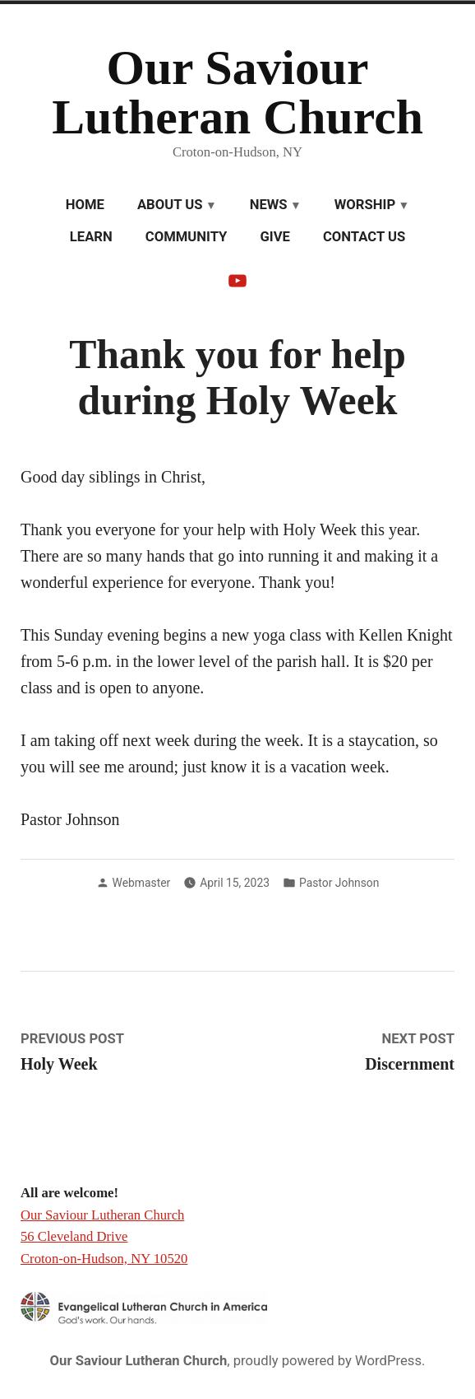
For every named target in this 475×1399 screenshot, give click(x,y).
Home (85, 204)
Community (186, 237)
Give (274, 237)
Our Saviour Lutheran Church (237, 92)
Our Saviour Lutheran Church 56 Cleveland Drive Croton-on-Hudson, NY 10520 (104, 1236)
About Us (170, 204)
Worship (364, 204)
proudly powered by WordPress (327, 1361)
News (269, 204)
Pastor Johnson (339, 882)
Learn (91, 237)
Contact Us (364, 237)
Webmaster (142, 882)
